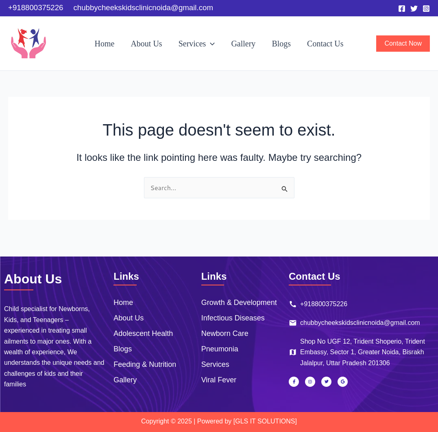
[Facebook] (401, 8)
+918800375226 (318, 304)
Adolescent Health (143, 333)
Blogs (281, 43)
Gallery (243, 43)
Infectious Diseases (233, 318)
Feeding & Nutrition (144, 364)
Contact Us (325, 43)
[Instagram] (426, 8)
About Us (146, 43)
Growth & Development (239, 302)
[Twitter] (414, 8)
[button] (210, 43)
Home (105, 43)
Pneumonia (219, 349)
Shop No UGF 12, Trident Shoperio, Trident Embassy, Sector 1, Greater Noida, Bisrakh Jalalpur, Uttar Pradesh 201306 (357, 352)
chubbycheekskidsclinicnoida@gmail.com (354, 323)
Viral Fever (219, 380)
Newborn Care (224, 333)
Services (197, 43)
